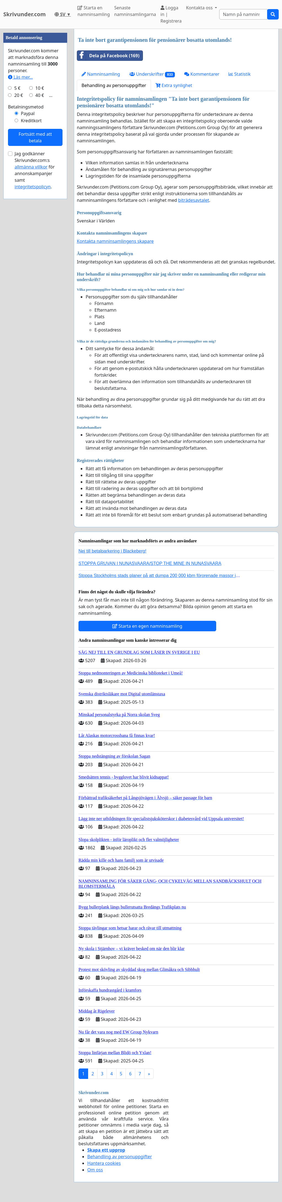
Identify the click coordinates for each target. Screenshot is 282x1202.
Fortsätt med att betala (35, 302)
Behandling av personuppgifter (114, 85)
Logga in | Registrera (171, 14)
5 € (17, 253)
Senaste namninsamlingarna (135, 11)
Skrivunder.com (24, 14)
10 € (39, 253)
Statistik (240, 74)
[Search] (243, 14)
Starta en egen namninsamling (147, 626)
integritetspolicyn (33, 352)
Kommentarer (201, 74)
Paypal (28, 279)
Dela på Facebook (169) (108, 56)
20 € (18, 260)
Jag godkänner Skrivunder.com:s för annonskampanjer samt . (35, 335)
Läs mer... (20, 242)
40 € (39, 260)
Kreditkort (31, 286)
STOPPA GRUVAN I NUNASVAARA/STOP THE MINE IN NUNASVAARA (149, 563)
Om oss (95, 1170)
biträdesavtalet (193, 200)
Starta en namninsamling (93, 11)
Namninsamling (101, 74)
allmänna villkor (31, 332)
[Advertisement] (35, 111)
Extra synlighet (174, 85)
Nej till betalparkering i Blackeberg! (112, 551)
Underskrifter (152, 74)
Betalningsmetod (26, 272)
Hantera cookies (104, 1163)
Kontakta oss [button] (200, 8)
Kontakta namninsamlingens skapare (115, 241)
